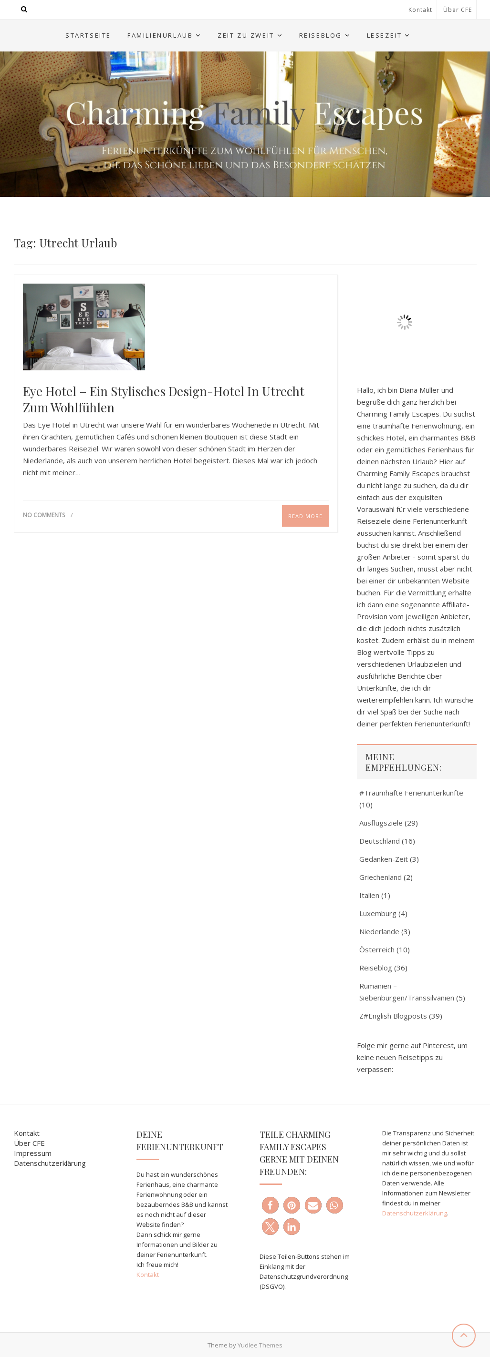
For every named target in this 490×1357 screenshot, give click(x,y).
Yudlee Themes (260, 1345)
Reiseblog (320, 35)
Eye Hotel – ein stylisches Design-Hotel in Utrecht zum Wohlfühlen (163, 399)
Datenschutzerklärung (50, 1163)
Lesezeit (384, 35)
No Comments (44, 515)
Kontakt (420, 10)
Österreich (377, 949)
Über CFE (457, 10)
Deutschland (379, 841)
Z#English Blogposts (393, 1015)
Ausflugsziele (381, 822)
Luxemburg (377, 913)
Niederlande (379, 931)
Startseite (88, 35)
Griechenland (380, 877)
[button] (270, 1205)
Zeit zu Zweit (246, 35)
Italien (369, 895)
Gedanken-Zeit (383, 859)
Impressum (33, 1153)
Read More (305, 516)
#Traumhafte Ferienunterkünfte (411, 792)
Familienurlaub (160, 35)
